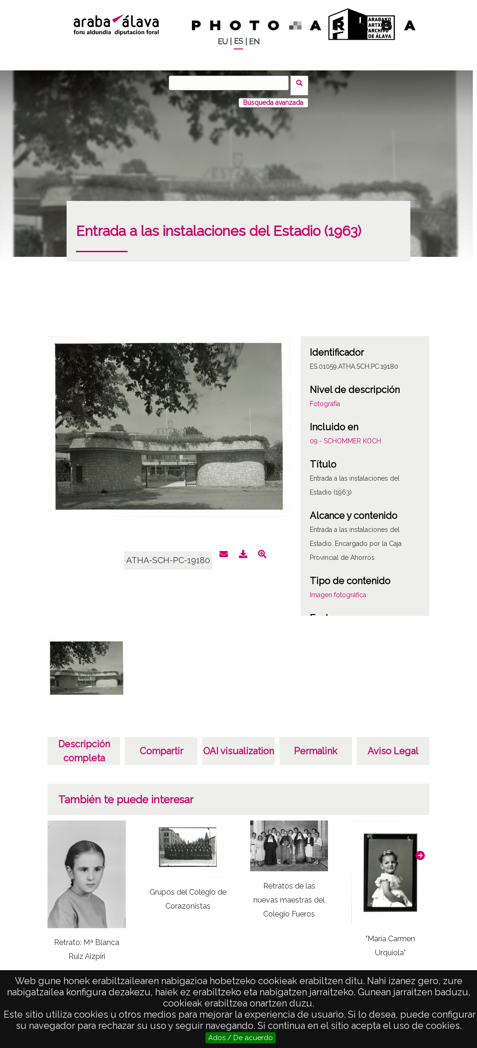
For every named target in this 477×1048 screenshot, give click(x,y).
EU (223, 41)
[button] (420, 850)
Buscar (302, 83)
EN (254, 41)
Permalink (315, 746)
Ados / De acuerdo (240, 1038)
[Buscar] (231, 83)
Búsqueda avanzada (273, 97)
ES (238, 41)
